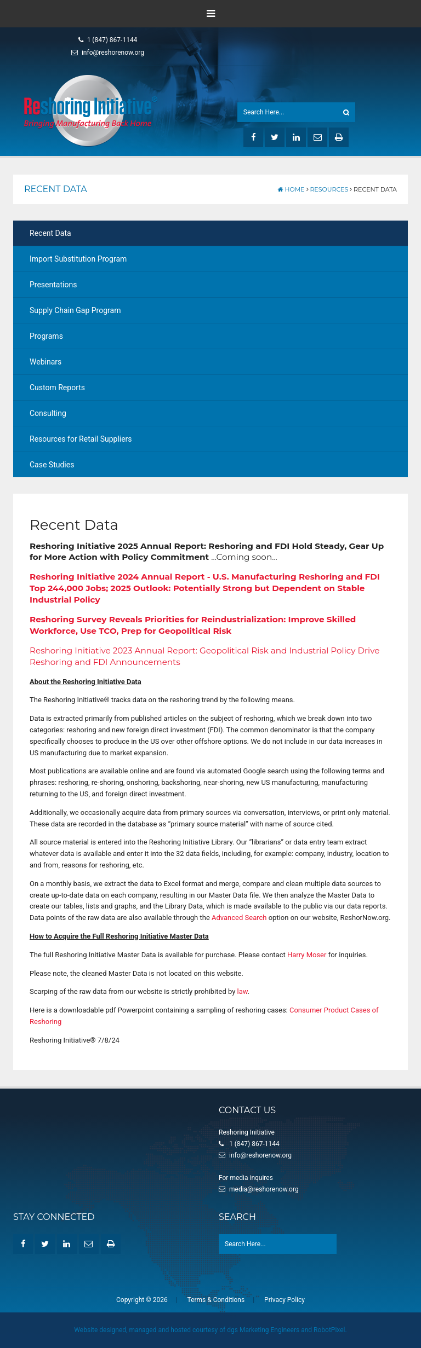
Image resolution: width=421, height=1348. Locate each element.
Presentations (53, 284)
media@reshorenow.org (264, 1189)
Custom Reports (57, 387)
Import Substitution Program (78, 258)
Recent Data (50, 233)
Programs (46, 336)
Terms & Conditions (216, 1300)
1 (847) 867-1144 (108, 40)
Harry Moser (306, 955)
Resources (329, 189)
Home (291, 189)
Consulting (48, 413)
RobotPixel (329, 1330)
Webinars (45, 361)
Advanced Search (239, 917)
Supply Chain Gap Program (75, 310)
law (242, 991)
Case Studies (52, 464)
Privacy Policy (284, 1300)
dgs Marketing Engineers (263, 1330)
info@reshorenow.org (107, 52)
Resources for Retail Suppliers (81, 439)
